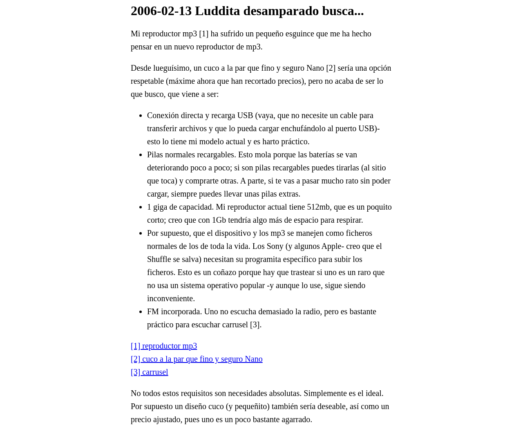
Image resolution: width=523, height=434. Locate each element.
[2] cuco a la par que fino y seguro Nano (197, 358)
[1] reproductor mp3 (164, 345)
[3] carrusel (149, 371)
